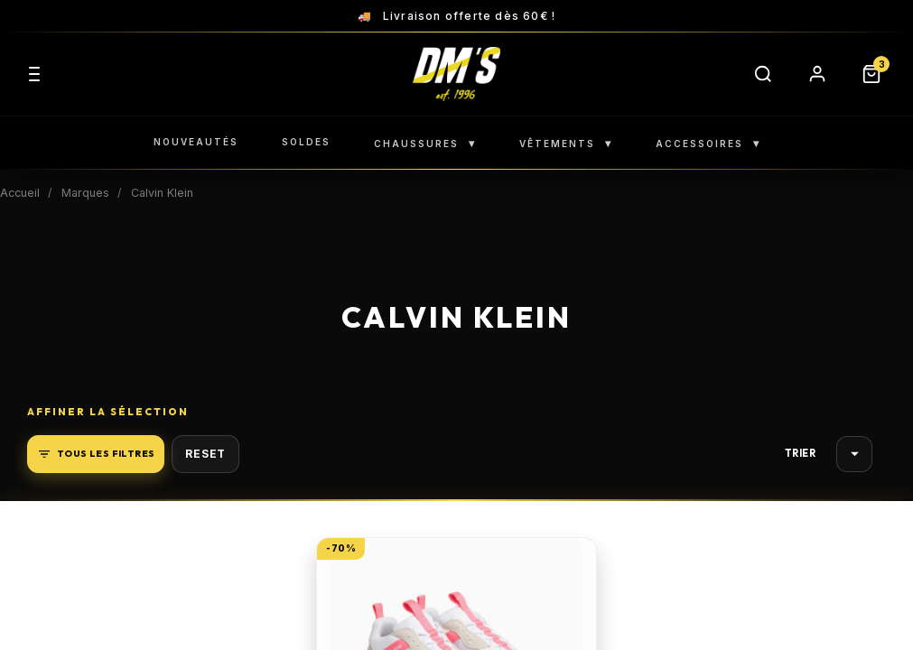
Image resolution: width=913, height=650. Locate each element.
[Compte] (817, 74)
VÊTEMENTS (565, 143)
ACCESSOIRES (708, 143)
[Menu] (34, 74)
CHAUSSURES (425, 143)
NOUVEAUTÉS (196, 141)
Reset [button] (205, 453)
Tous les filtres (95, 454)
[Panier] (871, 74)
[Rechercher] (763, 74)
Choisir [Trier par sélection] (854, 453)
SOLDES (306, 141)
